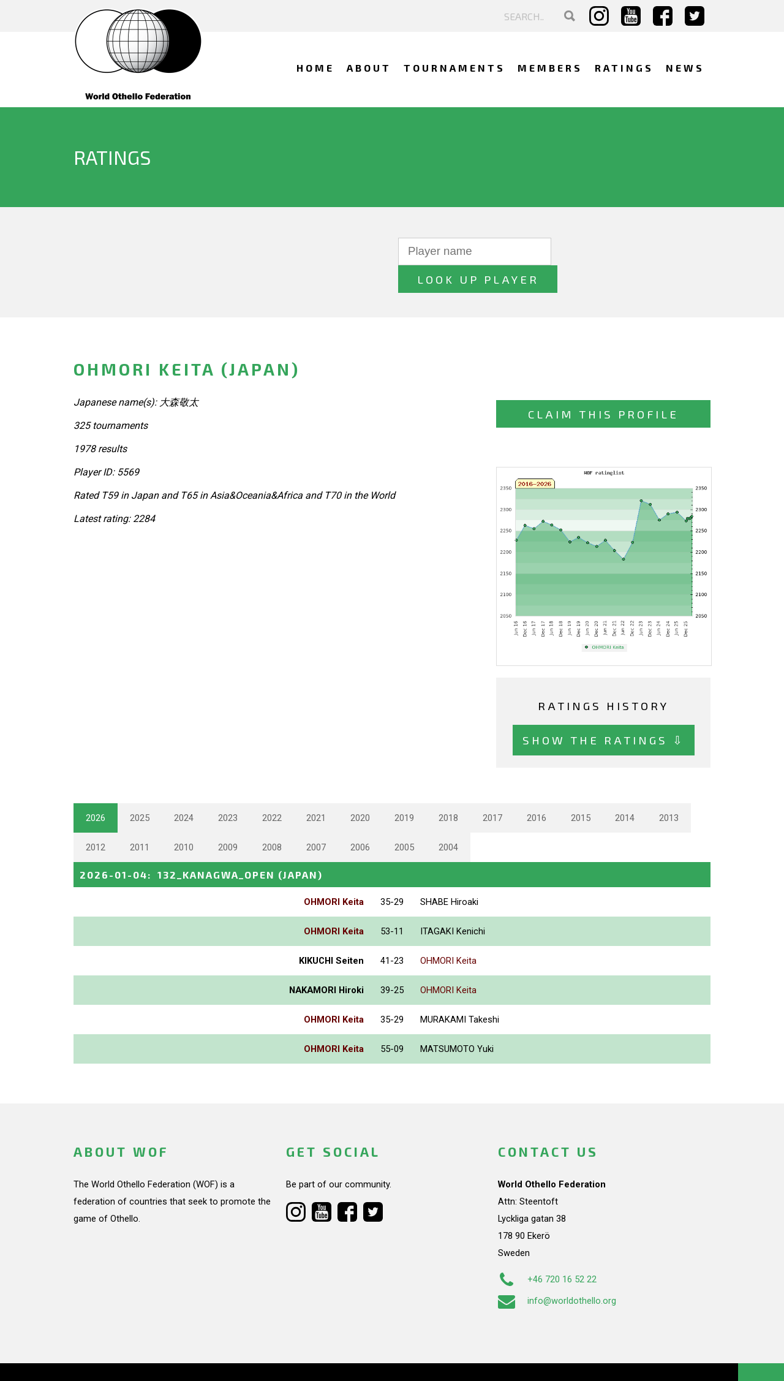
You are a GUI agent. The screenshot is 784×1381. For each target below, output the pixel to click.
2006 (360, 819)
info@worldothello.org (557, 1272)
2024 (184, 789)
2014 (625, 789)
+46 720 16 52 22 (547, 1251)
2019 (404, 789)
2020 (360, 789)
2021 (316, 789)
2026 (95, 789)
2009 (228, 819)
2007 (316, 819)
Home (315, 68)
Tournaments (454, 68)
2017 (492, 789)
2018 (448, 789)
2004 (448, 819)
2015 (580, 789)
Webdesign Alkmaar (126, 1359)
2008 (272, 819)
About (369, 68)
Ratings (624, 68)
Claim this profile (603, 386)
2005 (404, 819)
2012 (95, 819)
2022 (272, 789)
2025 (139, 789)
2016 (536, 789)
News (685, 68)
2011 (139, 819)
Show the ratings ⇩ (603, 712)
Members (550, 68)
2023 (228, 789)
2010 (184, 819)
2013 (669, 789)
